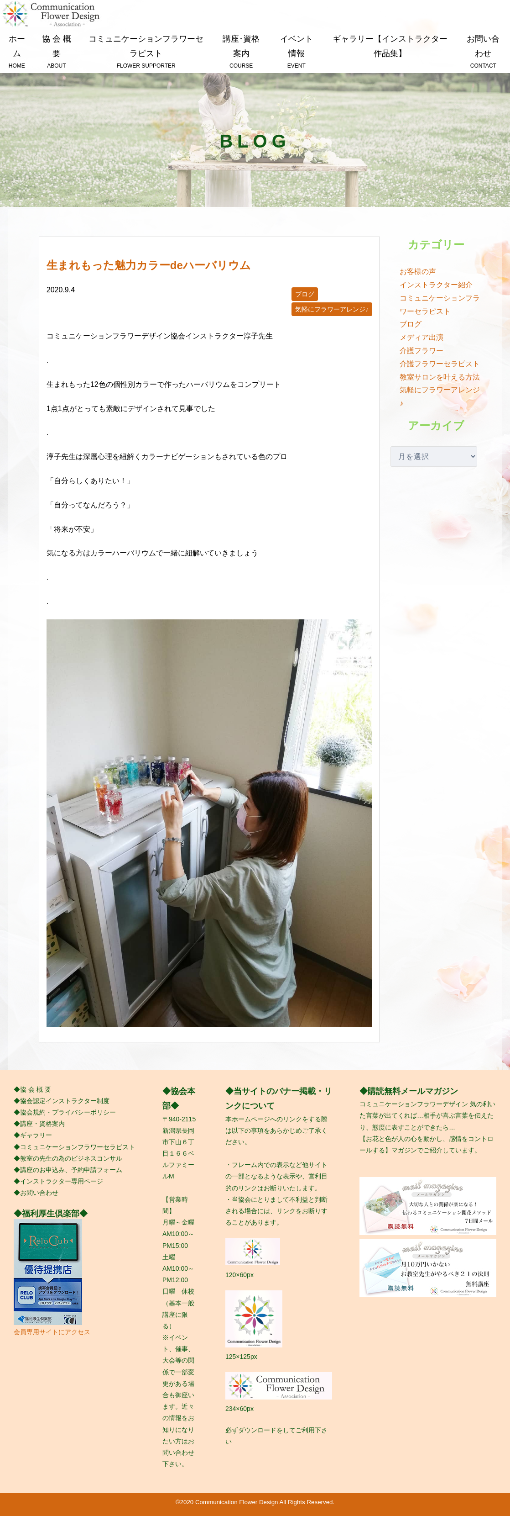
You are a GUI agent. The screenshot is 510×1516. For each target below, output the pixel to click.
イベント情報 (296, 52)
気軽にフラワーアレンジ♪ (332, 309)
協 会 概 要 (57, 52)
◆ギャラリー (33, 1135)
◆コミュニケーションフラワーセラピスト (74, 1147)
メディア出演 (421, 337)
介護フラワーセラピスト (440, 364)
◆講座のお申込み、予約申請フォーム (68, 1169)
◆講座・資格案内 (39, 1123)
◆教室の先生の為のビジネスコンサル (68, 1158)
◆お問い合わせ (36, 1192)
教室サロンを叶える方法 (440, 377)
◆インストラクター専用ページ (58, 1181)
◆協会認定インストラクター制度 (61, 1100)
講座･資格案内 (241, 52)
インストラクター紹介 (436, 285)
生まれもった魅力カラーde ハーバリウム (149, 265)
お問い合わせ (483, 52)
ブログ (304, 294)
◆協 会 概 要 (32, 1089)
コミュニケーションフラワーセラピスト (146, 52)
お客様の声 (418, 271)
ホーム (17, 52)
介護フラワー (421, 350)
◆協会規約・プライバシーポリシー (65, 1112)
